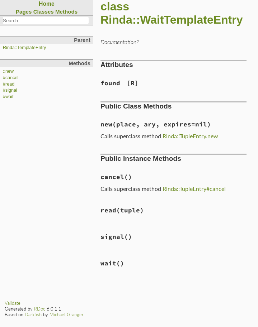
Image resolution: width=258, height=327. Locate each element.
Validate (12, 303)
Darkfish (33, 314)
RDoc (39, 309)
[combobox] (46, 20)
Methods (66, 12)
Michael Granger (66, 314)
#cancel (10, 77)
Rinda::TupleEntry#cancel (194, 188)
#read (8, 84)
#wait (8, 96)
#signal (10, 90)
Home (47, 4)
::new (8, 71)
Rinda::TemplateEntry (24, 47)
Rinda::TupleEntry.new (190, 136)
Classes (43, 12)
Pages (24, 12)
